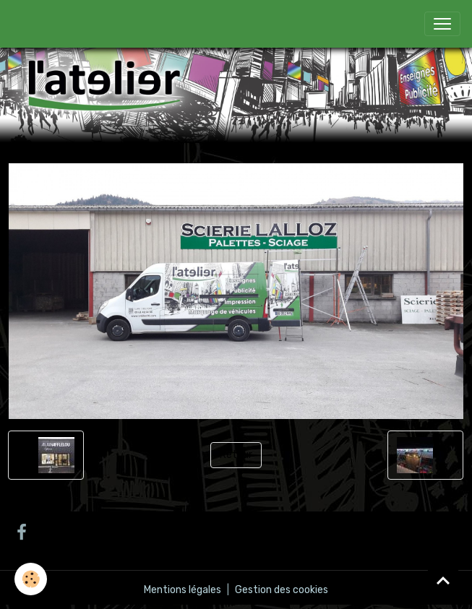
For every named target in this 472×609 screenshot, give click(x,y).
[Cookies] (30, 579)
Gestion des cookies (281, 590)
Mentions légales (182, 590)
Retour (236, 455)
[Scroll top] (443, 580)
